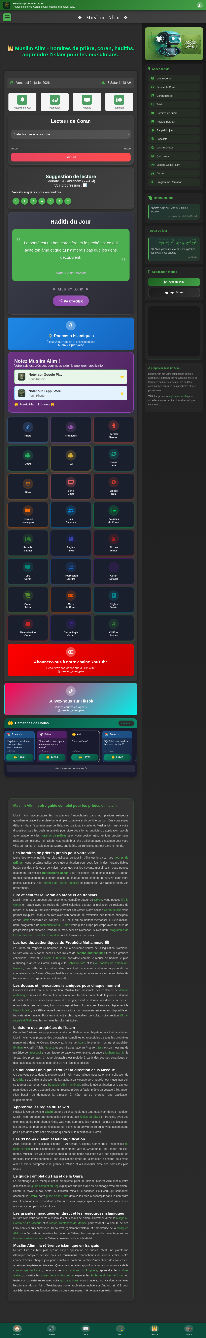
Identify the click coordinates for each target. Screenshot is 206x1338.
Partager (71, 300)
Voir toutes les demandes (71, 768)
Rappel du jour (162, 130)
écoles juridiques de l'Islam (107, 1275)
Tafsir (157, 104)
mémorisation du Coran (55, 925)
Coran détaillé (113, 910)
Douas (157, 173)
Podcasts (159, 138)
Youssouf (35, 1052)
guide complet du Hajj (45, 1186)
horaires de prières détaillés (61, 882)
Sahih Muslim (76, 963)
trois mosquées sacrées (28, 1238)
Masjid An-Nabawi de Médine (68, 1223)
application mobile (178, 396)
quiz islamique (69, 1280)
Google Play (174, 282)
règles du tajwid (90, 1116)
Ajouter (126, 723)
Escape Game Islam (165, 164)
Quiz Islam (160, 156)
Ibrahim (18, 1047)
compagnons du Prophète (80, 1270)
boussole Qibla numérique (64, 1084)
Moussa (50, 1047)
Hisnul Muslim (22, 1010)
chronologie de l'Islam (27, 1270)
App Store (174, 292)
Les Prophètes (162, 147)
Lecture (70, 157)
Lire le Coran (161, 78)
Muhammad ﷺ (114, 1052)
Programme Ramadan (166, 182)
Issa (100, 1047)
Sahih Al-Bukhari (55, 958)
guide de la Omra (57, 1196)
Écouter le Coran (163, 87)
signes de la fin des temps (57, 1275)
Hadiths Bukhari (163, 121)
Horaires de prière (164, 113)
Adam (81, 1042)
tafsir (26, 920)
